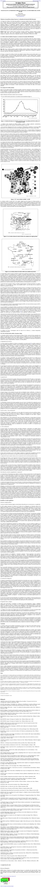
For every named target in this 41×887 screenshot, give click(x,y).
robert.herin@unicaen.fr (20, 16)
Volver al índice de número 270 (8, 876)
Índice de (4, 886)
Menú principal (2, 0)
